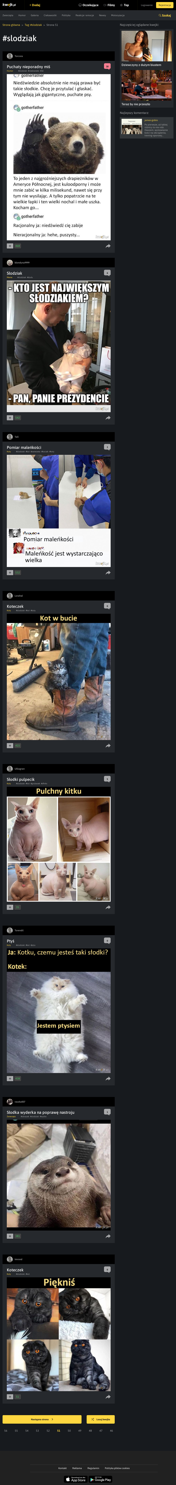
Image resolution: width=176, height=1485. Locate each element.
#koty (51, 451)
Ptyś (10, 941)
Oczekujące (91, 5)
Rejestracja (165, 5)
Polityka (66, 15)
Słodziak (14, 273)
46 (111, 1430)
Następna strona (42, 1419)
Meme (9, 277)
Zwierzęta (8, 15)
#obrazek (25, 1116)
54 (26, 1430)
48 (90, 1430)
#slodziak (22, 71)
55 (16, 1430)
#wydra (43, 1116)
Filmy (111, 5)
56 (5, 1430)
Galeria (35, 15)
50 (69, 1430)
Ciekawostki (50, 15)
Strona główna (11, 24)
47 (100, 1430)
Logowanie (147, 5)
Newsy (102, 15)
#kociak (44, 451)
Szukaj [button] (166, 15)
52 (48, 1430)
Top (126, 5)
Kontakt (62, 1468)
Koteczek (15, 606)
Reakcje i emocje (85, 15)
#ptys (33, 945)
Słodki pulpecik (21, 779)
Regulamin (93, 1468)
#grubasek (35, 783)
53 (37, 1430)
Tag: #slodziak (33, 24)
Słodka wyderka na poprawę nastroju (40, 1112)
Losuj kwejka (100, 1419)
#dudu (30, 277)
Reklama (77, 1468)
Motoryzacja (118, 15)
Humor (22, 15)
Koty (9, 451)
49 (79, 1430)
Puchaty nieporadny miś (28, 66)
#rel (42, 71)
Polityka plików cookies (117, 1468)
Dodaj (36, 5)
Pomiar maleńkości (24, 447)
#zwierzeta (35, 451)
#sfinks (44, 783)
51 (58, 1430)
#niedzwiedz (33, 71)
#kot (28, 451)
